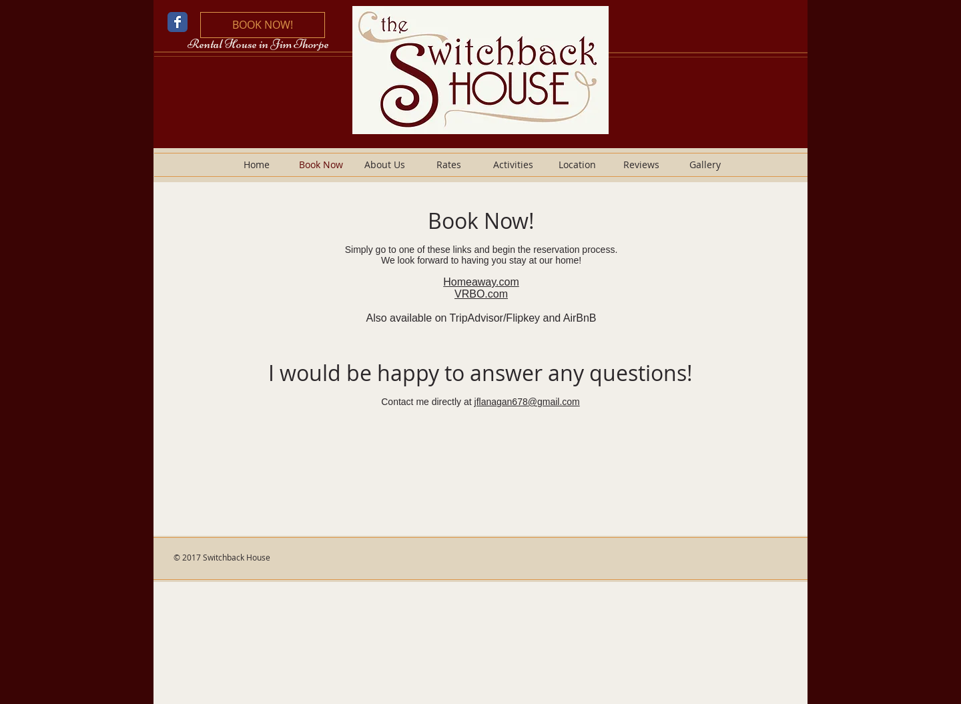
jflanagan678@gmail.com (527, 401)
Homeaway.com (481, 282)
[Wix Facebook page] (178, 22)
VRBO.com (481, 294)
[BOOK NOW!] (262, 25)
